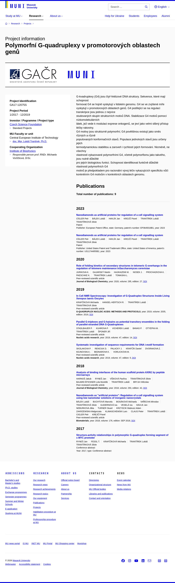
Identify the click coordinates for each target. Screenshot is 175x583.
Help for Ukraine (114, 15)
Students (134, 15)
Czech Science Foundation (26, 124)
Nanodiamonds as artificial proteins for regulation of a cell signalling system (119, 215)
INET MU (35, 543)
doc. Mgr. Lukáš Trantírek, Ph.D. (30, 141)
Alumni (166, 15)
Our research (39, 480)
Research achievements (44, 489)
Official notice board (70, 480)
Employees (150, 15)
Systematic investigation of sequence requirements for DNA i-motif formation (120, 345)
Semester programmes (15, 497)
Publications (38, 503)
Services (65, 498)
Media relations (124, 489)
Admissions (15, 473)
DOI (145, 281)
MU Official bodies (97, 489)
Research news (40, 484)
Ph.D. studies (11, 487)
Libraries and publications (101, 494)
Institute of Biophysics (23, 151)
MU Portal (47, 543)
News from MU (124, 484)
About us (69, 473)
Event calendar (124, 480)
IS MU (25, 543)
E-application (11, 509)
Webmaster (10, 564)
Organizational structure (100, 484)
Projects (37, 507)
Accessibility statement (29, 564)
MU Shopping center (64, 543)
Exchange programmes (16, 492)
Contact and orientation (100, 498)
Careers (64, 484)
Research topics (40, 494)
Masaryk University (21, 560)
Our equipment (40, 498)
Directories (94, 480)
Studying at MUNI (13, 513)
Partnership (66, 494)
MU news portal (12, 543)
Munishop (81, 543)
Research (41, 473)
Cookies (47, 564)
